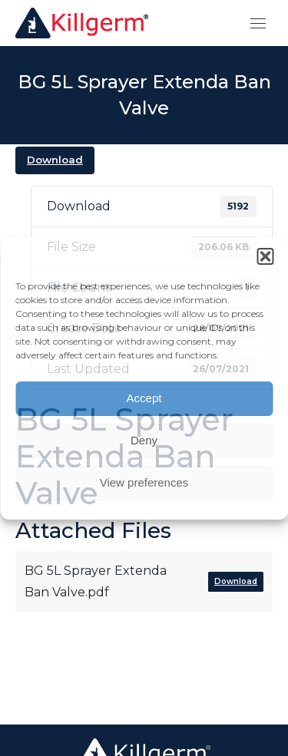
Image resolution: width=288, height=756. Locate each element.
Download (55, 160)
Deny (144, 440)
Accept (144, 397)
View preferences (144, 482)
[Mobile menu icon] (258, 23)
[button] (265, 256)
